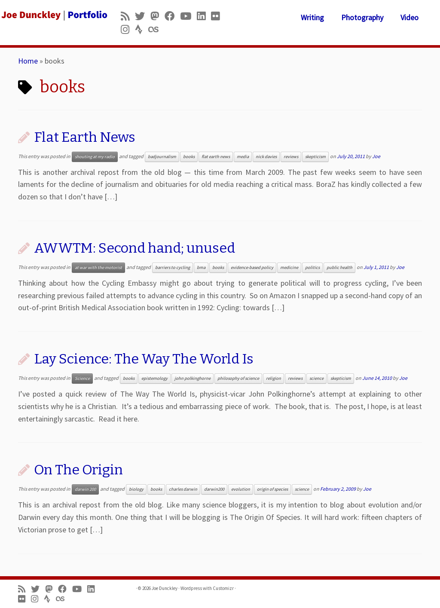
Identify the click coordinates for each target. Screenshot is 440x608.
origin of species (272, 489)
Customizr (223, 588)
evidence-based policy (252, 267)
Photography (362, 17)
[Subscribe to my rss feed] (128, 16)
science (316, 378)
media (243, 156)
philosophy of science (238, 378)
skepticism (315, 156)
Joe (376, 156)
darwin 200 (85, 489)
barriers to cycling (172, 267)
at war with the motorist (98, 267)
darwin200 (214, 489)
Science (82, 378)
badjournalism (162, 156)
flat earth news (216, 156)
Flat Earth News (84, 137)
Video (409, 17)
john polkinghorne (192, 378)
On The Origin (78, 469)
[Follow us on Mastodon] (157, 16)
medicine (289, 267)
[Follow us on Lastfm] (156, 29)
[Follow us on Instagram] (128, 29)
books (189, 156)
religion (273, 378)
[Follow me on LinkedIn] (204, 16)
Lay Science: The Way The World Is (144, 359)
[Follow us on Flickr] (218, 16)
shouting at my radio (95, 156)
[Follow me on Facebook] (172, 16)
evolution (240, 489)
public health (339, 267)
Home (28, 61)
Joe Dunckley (164, 588)
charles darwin (183, 489)
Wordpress (191, 588)
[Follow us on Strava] (141, 29)
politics (312, 267)
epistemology (154, 378)
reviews (291, 156)
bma (201, 267)
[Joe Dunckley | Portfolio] (51, 15)
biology (136, 489)
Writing (312, 17)
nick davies (266, 156)
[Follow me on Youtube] (188, 16)
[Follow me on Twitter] (142, 16)
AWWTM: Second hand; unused (134, 248)
